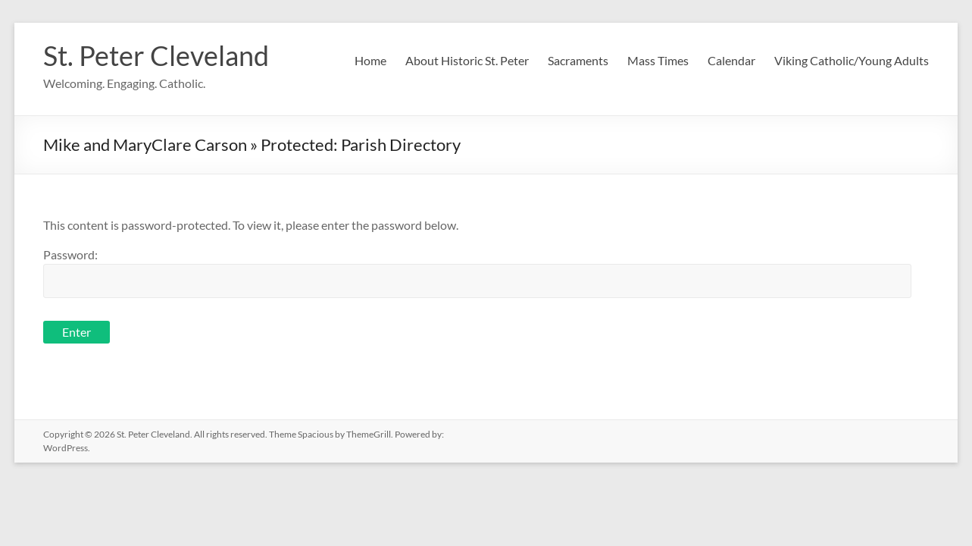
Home (370, 60)
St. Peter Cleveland (156, 55)
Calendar (731, 60)
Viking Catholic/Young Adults (851, 60)
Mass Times (658, 60)
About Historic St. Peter (467, 60)
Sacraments (578, 60)
